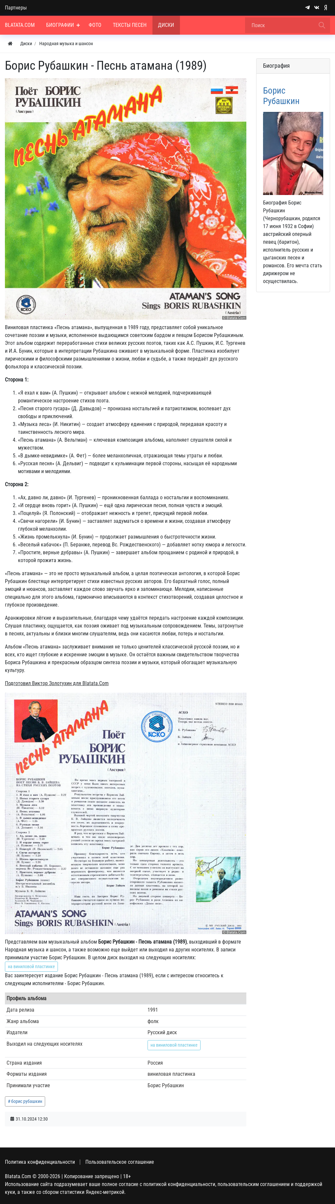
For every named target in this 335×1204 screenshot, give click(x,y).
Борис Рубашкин (281, 95)
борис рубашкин (26, 1101)
